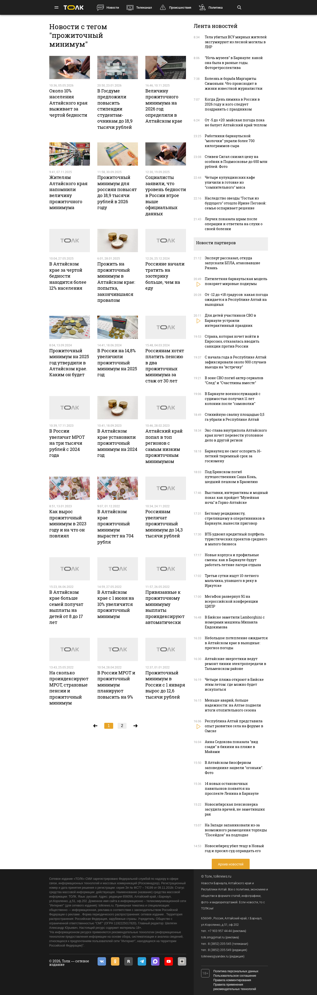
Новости (112, 7)
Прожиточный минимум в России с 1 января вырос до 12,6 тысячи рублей (165, 685)
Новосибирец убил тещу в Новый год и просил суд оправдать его (234, 848)
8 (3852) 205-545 (219, 944)
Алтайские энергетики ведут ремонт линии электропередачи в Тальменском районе (235, 663)
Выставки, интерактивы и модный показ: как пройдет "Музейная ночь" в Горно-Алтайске (236, 497)
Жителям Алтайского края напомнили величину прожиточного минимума (68, 192)
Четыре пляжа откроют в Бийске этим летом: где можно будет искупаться (234, 684)
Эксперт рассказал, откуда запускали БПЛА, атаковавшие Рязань (232, 263)
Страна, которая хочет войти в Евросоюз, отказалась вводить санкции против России (232, 341)
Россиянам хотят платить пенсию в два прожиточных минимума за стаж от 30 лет (164, 366)
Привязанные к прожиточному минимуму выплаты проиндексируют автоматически (165, 607)
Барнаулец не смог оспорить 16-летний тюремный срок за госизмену (233, 456)
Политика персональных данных (236, 971)
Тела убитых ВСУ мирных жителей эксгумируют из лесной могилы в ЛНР (236, 42)
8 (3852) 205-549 (219, 950)
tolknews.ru (222, 876)
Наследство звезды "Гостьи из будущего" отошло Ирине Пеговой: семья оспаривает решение (235, 203)
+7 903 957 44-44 (220, 931)
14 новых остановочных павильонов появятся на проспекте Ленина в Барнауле (232, 788)
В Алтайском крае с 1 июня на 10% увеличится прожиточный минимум (115, 604)
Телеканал (144, 7)
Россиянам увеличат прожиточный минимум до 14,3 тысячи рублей (164, 524)
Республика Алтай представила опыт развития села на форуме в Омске (234, 726)
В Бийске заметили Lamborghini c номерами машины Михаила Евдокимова (235, 622)
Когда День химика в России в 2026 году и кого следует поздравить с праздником (232, 104)
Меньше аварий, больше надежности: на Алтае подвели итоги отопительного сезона (233, 705)
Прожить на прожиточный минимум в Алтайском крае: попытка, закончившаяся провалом (116, 282)
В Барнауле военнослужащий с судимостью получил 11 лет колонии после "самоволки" (233, 398)
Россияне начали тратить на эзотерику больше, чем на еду (165, 276)
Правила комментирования (232, 980)
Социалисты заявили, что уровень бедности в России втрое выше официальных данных (165, 195)
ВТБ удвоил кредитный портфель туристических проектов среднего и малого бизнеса (236, 539)
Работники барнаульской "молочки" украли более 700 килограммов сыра (230, 140)
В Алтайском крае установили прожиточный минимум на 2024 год (117, 443)
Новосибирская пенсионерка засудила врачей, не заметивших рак (235, 809)
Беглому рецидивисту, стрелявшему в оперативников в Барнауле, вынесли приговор (235, 518)
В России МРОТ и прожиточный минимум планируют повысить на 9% (116, 685)
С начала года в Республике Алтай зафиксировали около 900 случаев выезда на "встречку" (235, 362)
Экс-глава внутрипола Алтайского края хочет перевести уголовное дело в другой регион (236, 435)
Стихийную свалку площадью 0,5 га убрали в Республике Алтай (234, 417)
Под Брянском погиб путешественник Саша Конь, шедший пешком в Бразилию (231, 476)
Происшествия (180, 7)
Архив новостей (230, 864)
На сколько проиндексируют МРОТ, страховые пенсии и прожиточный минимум (68, 688)
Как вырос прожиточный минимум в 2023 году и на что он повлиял (67, 524)
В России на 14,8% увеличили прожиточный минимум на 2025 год (117, 363)
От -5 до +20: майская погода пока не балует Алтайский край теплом (236, 122)
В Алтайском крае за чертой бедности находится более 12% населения (67, 276)
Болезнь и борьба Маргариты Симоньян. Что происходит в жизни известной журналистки (234, 83)
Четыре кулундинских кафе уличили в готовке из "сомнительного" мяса (230, 182)
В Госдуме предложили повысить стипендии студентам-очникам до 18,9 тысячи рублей (114, 109)
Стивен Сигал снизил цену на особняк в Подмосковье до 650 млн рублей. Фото (236, 161)
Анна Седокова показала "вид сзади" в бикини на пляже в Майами (231, 746)
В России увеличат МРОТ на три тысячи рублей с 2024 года (67, 443)
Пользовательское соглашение (234, 975)
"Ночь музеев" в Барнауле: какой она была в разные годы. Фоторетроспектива (234, 62)
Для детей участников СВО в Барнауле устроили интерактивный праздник (230, 320)
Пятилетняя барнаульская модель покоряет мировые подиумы (236, 281)
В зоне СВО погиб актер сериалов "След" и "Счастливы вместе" (234, 380)
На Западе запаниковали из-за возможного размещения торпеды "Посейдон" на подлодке (236, 830)
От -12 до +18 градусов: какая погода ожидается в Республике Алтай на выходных (236, 299)
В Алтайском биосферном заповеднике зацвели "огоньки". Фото (234, 767)
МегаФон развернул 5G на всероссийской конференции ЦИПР (231, 601)
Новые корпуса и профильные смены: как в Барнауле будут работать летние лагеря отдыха (233, 560)
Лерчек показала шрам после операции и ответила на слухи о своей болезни (234, 224)
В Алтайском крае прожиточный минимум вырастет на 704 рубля (115, 527)
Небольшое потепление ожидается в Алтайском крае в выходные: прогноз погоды (236, 643)
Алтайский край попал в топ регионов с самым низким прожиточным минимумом (164, 446)
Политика (216, 7)
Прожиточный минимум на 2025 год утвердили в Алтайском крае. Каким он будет (69, 363)
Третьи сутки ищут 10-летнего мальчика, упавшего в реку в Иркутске (232, 580)
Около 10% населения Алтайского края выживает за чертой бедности (68, 103)
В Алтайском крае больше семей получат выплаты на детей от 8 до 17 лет (66, 607)
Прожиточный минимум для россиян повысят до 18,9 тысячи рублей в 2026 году (117, 192)
